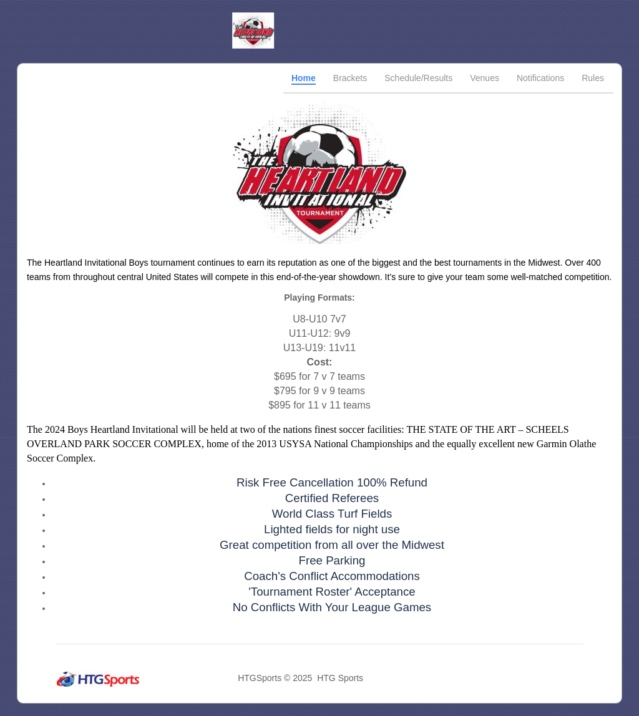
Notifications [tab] (540, 78)
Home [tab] (303, 78)
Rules (593, 78)
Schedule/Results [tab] (418, 78)
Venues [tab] (484, 78)
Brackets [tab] (350, 78)
